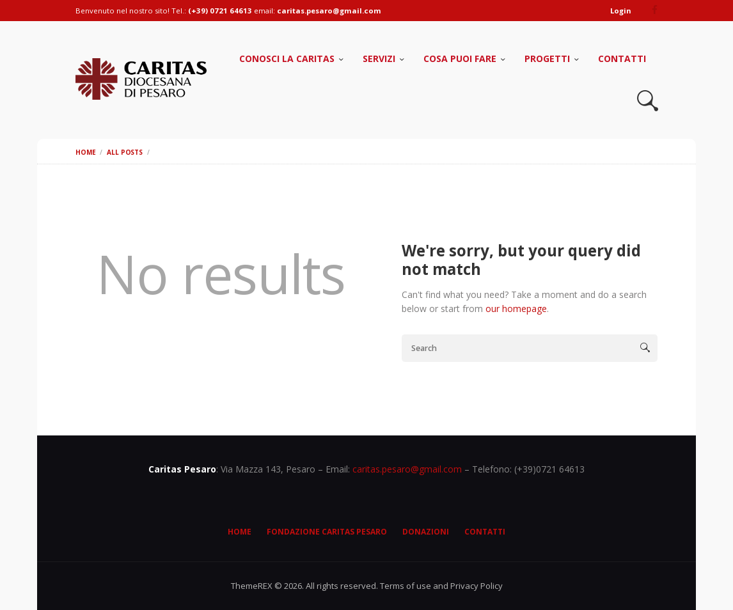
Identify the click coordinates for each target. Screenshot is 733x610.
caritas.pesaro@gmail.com (407, 469)
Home (85, 152)
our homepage (516, 308)
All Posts (125, 152)
